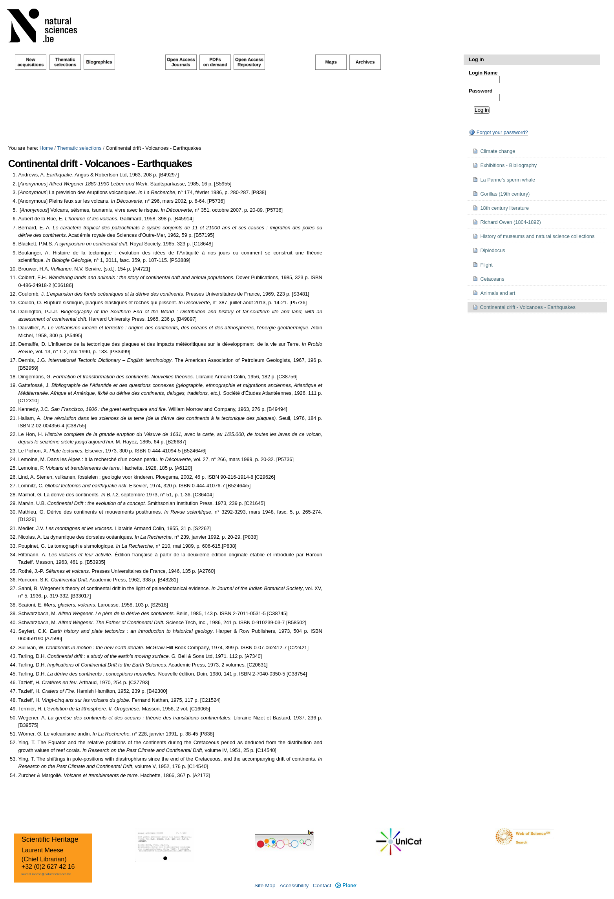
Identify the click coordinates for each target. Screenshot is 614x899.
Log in (476, 59)
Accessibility (294, 885)
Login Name (483, 73)
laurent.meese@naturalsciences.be (46, 874)
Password (480, 91)
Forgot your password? (498, 132)
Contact (322, 885)
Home (46, 148)
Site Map (265, 885)
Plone (346, 885)
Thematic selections (79, 148)
